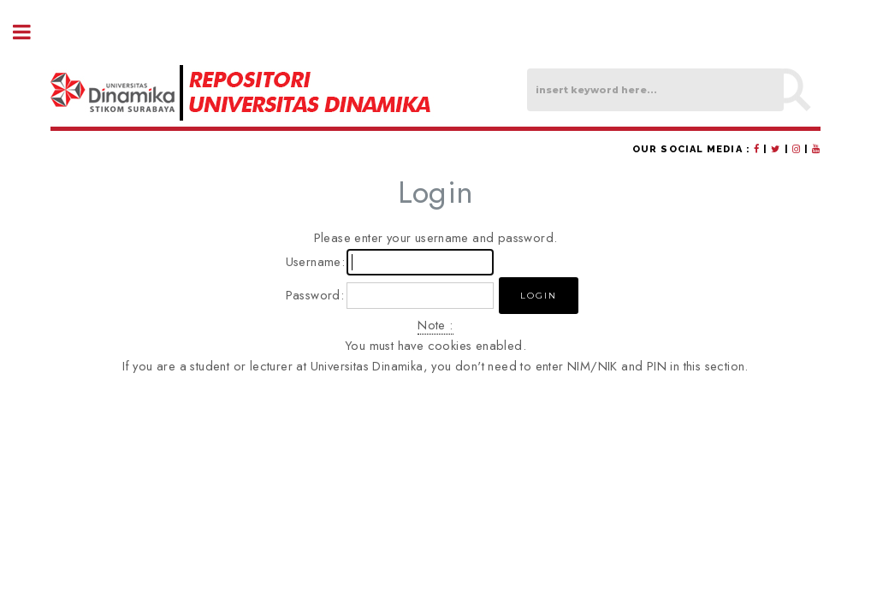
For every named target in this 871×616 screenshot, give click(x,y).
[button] (538, 295)
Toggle (31, 32)
